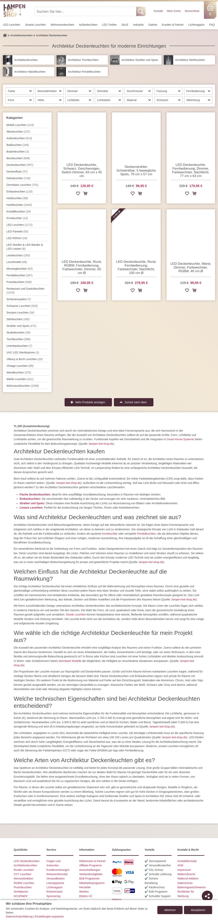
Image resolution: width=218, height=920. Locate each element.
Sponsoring (53, 896)
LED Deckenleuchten (27, 861)
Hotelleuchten (19, 204)
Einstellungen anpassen (49, 916)
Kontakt (158, 11)
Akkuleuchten (18, 131)
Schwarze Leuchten (22, 305)
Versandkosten (55, 878)
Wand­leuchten (18, 372)
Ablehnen (170, 910)
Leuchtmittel (16, 262)
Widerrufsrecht (186, 874)
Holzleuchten (17, 198)
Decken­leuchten (19, 164)
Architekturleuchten (25, 865)
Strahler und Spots (21, 325)
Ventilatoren (21, 891)
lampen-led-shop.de (101, 443)
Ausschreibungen (89, 869)
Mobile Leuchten (20, 125)
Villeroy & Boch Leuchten (24, 359)
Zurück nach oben (136, 402)
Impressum (184, 869)
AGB (180, 865)
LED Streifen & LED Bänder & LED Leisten (24, 246)
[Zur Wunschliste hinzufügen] (78, 194)
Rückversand (54, 891)
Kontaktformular (187, 861)
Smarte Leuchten (35, 24)
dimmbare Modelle (70, 660)
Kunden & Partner (173, 24)
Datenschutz (185, 883)
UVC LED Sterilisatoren (22, 352)
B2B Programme (89, 878)
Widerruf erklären (187, 878)
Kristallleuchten (18, 211)
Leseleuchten (18, 255)
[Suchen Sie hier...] (85, 11)
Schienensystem (18, 299)
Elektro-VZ (85, 896)
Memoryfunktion (23, 878)
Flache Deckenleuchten (35, 494)
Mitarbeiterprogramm (92, 883)
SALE (124, 24)
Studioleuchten (18, 332)
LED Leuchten (11, 24)
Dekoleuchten (18, 178)
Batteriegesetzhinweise (191, 887)
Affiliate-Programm (90, 865)
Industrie (138, 24)
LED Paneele (17, 231)
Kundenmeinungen (57, 869)
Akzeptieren (198, 910)
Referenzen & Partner (92, 861)
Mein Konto (174, 11)
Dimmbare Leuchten (22, 184)
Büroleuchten (18, 158)
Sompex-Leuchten (20, 312)
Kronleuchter (17, 218)
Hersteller (85, 887)
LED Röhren (16, 238)
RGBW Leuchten (24, 883)
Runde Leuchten (76, 614)
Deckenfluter (16, 171)
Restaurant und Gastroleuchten (25, 290)
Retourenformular (57, 874)
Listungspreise (55, 883)
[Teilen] (207, 896)
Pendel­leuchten (19, 275)
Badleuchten (17, 144)
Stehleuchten (18, 319)
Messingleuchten (19, 268)
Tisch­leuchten (18, 339)
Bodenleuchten (17, 151)
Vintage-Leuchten (19, 365)
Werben (84, 891)
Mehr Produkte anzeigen (90, 402)
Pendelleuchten (146, 533)
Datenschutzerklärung (19, 916)
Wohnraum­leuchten (62, 24)
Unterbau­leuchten (19, 345)
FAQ (212, 24)
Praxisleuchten (19, 282)
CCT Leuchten (22, 874)
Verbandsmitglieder (91, 874)
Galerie (152, 24)
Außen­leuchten (88, 24)
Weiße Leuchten (19, 379)
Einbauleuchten (19, 191)
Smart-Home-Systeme (180, 439)
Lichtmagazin (196, 24)
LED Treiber (109, 24)
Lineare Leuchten (31, 507)
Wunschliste (192, 11)
